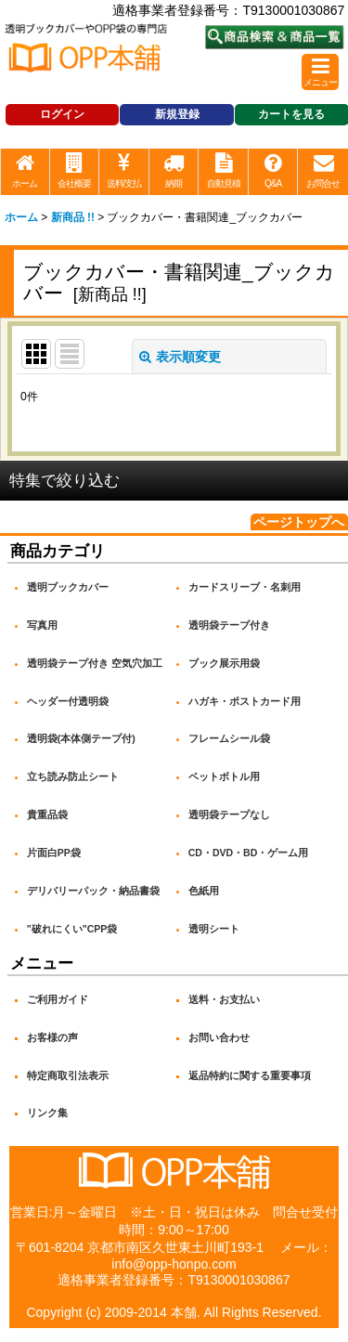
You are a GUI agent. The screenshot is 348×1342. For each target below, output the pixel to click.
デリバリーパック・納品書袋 (93, 890)
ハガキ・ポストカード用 (244, 701)
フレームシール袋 (229, 738)
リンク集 (47, 1112)
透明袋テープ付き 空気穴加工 (94, 663)
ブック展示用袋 (224, 663)
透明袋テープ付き (229, 625)
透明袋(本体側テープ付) (81, 738)
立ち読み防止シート (73, 776)
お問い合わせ (219, 1037)
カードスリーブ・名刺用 (244, 587)
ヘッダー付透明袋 (68, 701)
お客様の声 (52, 1037)
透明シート (213, 928)
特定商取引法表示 (68, 1075)
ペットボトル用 (224, 776)
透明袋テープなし (229, 814)
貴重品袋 (47, 814)
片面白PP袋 (54, 852)
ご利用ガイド (57, 999)
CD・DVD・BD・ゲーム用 (248, 852)
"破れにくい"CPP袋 (72, 928)
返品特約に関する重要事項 (249, 1075)
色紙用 (203, 890)
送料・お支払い (224, 999)
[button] (320, 72)
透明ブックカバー (68, 587)
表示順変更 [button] (180, 356)
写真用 (42, 625)
